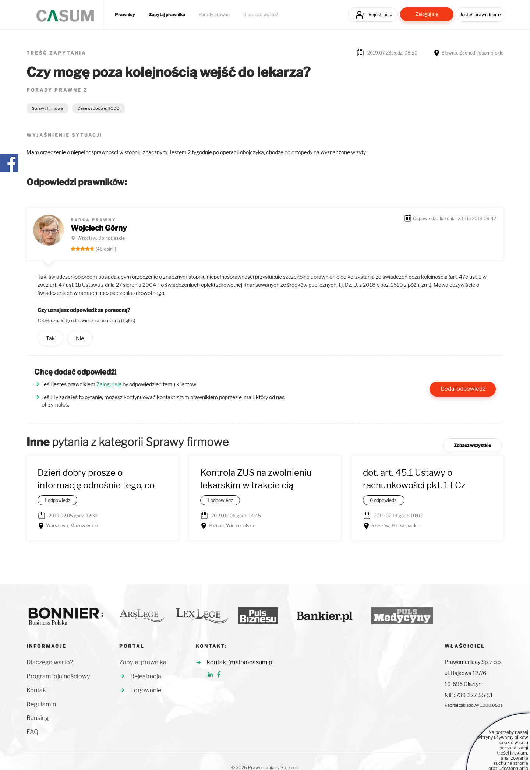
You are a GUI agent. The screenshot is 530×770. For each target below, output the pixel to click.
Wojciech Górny (99, 228)
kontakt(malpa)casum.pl (240, 662)
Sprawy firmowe (47, 108)
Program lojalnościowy (58, 676)
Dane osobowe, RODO (98, 108)
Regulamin (41, 704)
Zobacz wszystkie (472, 445)
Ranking (37, 717)
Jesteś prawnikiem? (480, 14)
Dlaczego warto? (260, 14)
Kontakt (37, 690)
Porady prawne (214, 14)
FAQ (32, 731)
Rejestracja (380, 14)
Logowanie (145, 690)
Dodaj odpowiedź (463, 389)
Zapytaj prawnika (167, 14)
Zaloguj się (427, 14)
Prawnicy (125, 14)
